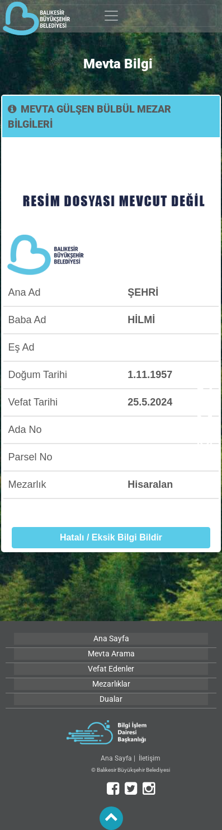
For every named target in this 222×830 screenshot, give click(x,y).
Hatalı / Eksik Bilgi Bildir (111, 537)
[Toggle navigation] (111, 15)
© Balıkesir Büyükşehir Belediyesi (130, 770)
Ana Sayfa (116, 758)
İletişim (149, 758)
